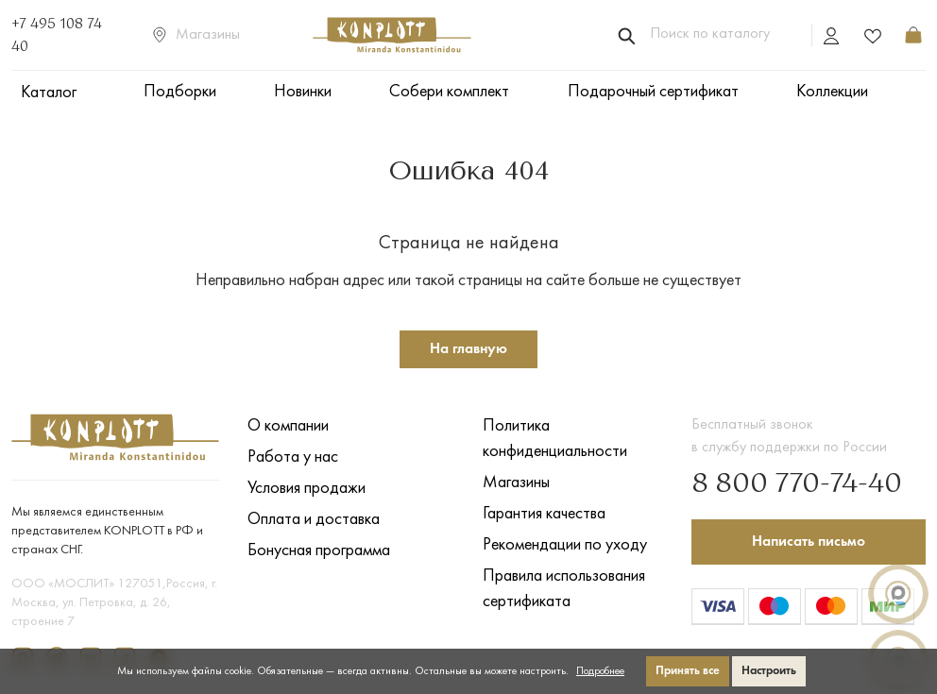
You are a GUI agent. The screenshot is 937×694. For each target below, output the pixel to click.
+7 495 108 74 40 (56, 36)
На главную (468, 349)
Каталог (49, 93)
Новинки (303, 92)
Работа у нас (292, 457)
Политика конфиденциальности (555, 439)
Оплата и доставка (313, 520)
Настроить (768, 671)
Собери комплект (449, 92)
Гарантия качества (544, 514)
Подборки (180, 92)
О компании (288, 426)
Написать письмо (808, 542)
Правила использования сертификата (564, 589)
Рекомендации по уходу (565, 545)
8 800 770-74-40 (796, 484)
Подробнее (600, 671)
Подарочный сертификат (653, 92)
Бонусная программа (318, 551)
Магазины (196, 34)
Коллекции (832, 92)
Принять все (688, 671)
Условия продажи (306, 489)
